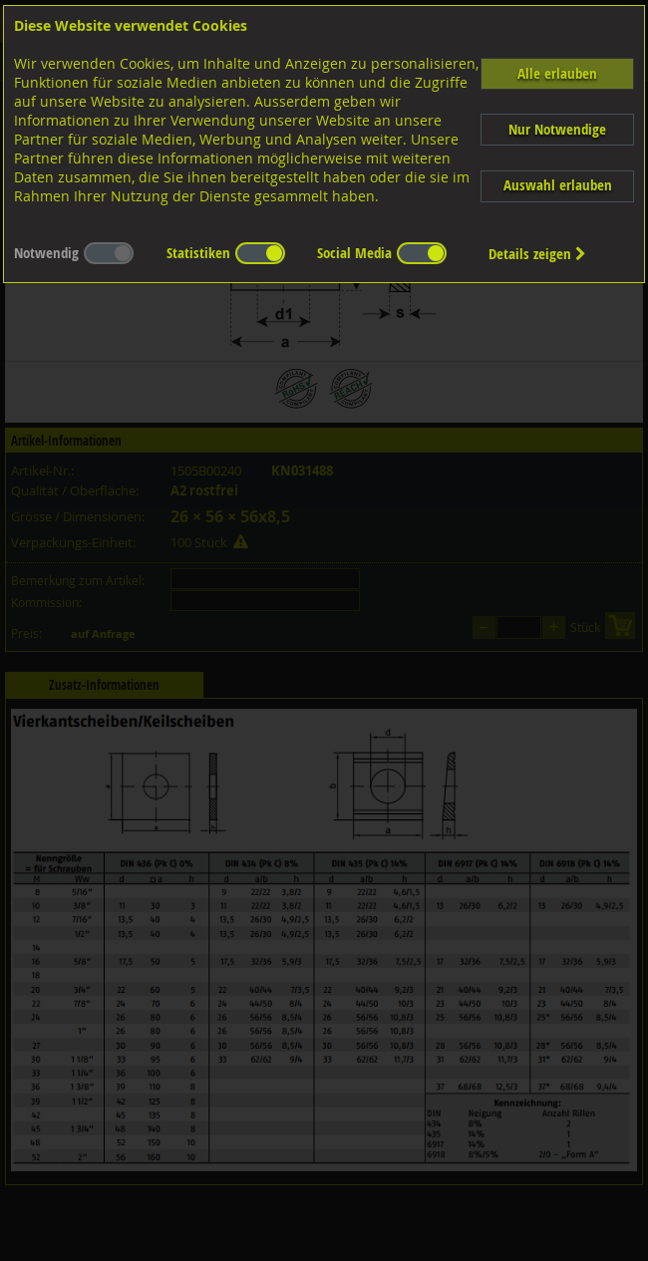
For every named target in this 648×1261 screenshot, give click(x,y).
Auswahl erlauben (557, 184)
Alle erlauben (557, 73)
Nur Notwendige (557, 129)
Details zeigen (537, 253)
